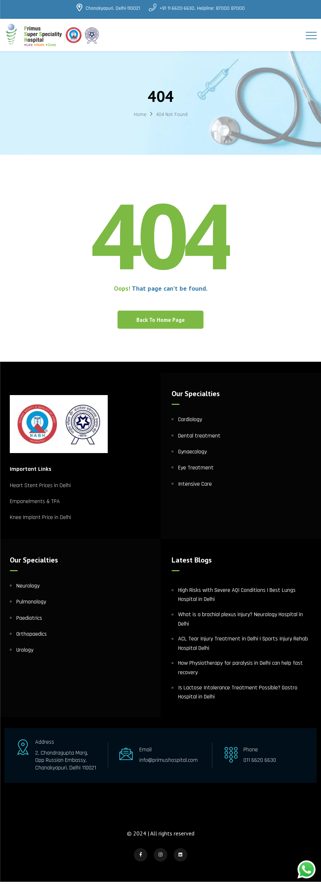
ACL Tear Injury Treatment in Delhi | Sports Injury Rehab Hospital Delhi (243, 646)
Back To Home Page (160, 322)
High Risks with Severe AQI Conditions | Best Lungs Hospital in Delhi (237, 597)
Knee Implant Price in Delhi (40, 520)
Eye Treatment (196, 470)
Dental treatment (199, 438)
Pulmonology (31, 604)
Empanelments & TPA (35, 503)
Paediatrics (29, 620)
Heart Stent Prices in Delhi (40, 487)
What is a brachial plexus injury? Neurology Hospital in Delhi (240, 621)
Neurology (28, 588)
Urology (24, 652)
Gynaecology (192, 454)
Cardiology (190, 422)
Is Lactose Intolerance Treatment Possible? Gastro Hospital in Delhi (237, 694)
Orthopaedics (31, 636)
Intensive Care (195, 486)
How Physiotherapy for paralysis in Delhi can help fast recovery (240, 670)
